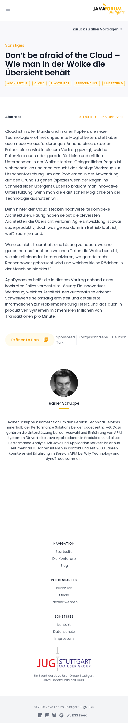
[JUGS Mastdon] (47, 715)
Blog (64, 565)
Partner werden (64, 602)
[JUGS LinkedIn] (40, 715)
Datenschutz (64, 631)
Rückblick (64, 588)
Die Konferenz (64, 558)
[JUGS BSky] (54, 715)
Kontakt (64, 624)
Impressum (64, 638)
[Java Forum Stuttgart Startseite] (64, 661)
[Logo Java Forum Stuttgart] (109, 9)
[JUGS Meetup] (61, 715)
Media (64, 595)
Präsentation (29, 339)
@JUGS (88, 707)
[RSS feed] (78, 715)
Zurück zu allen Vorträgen (98, 29)
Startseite (64, 551)
